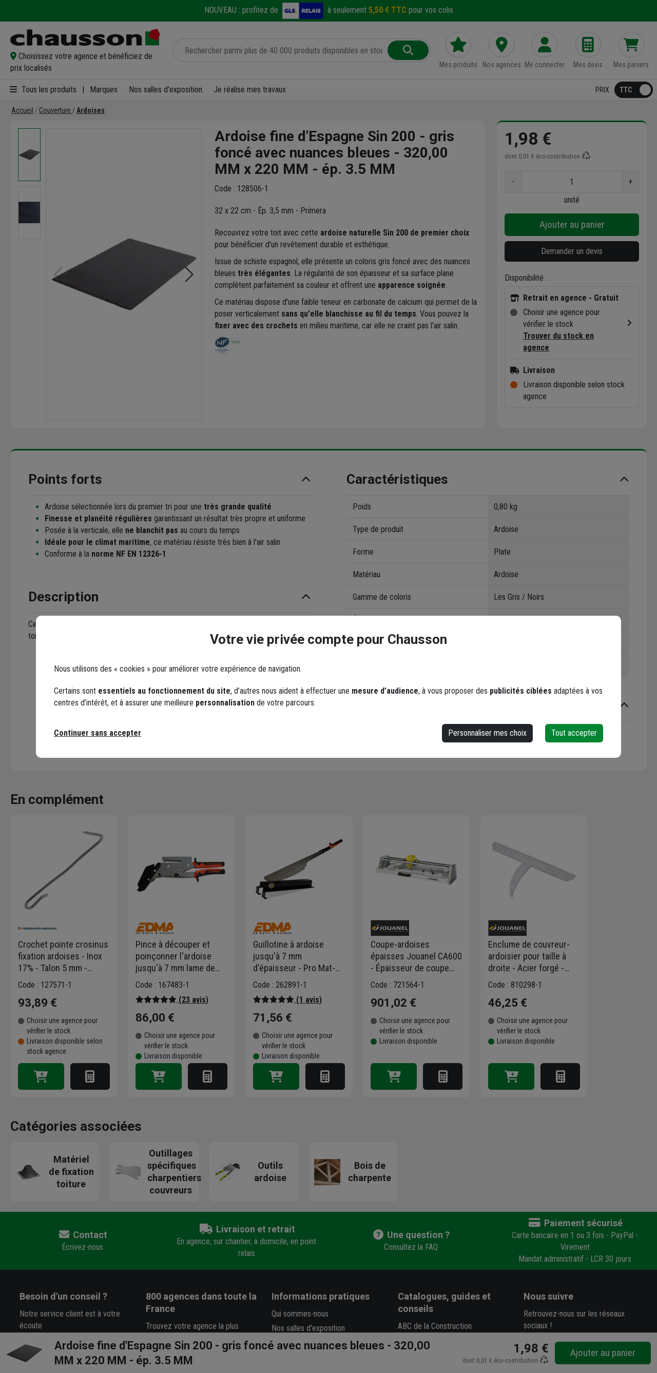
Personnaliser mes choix (487, 733)
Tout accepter (574, 733)
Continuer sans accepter (97, 733)
